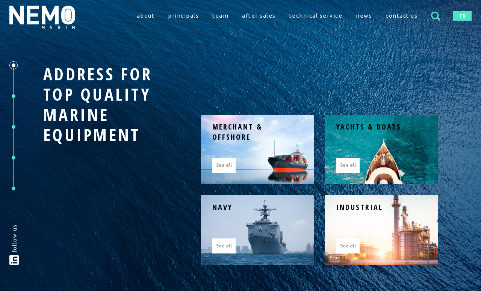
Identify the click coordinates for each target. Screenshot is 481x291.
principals (183, 15)
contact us (401, 15)
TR (462, 16)
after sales (259, 15)
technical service (316, 15)
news (364, 15)
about (146, 15)
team (220, 15)
